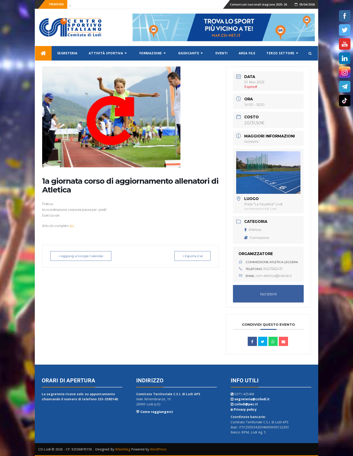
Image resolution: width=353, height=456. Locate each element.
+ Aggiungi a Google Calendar (81, 256)
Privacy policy (245, 409)
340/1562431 (273, 269)
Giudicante (188, 53)
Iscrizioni (251, 141)
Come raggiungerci (156, 412)
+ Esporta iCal (192, 256)
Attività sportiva (106, 53)
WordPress (158, 449)
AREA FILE (247, 53)
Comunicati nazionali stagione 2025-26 (258, 4)
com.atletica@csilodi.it (274, 276)
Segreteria (67, 53)
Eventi (221, 53)
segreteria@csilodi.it (252, 399)
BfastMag (122, 449)
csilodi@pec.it (246, 404)
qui (72, 226)
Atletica (252, 230)
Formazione (150, 53)
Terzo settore (280, 53)
